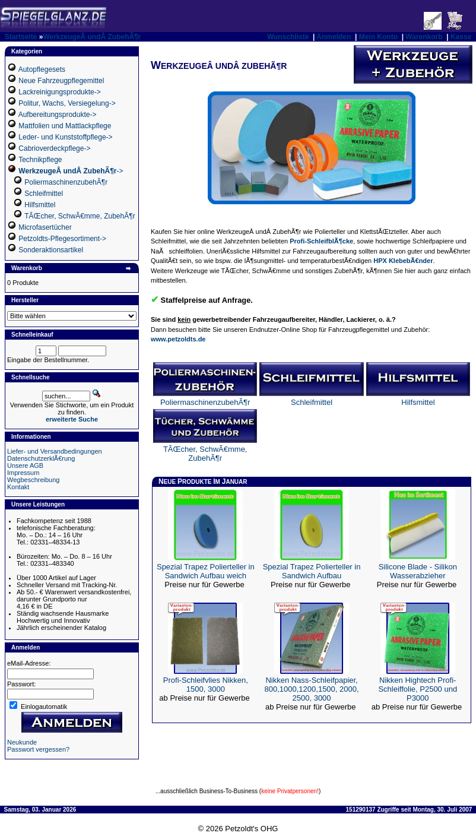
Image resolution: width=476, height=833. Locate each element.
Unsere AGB (25, 465)
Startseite (21, 37)
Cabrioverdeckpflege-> (54, 148)
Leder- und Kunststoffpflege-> (65, 137)
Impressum (23, 472)
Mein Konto (378, 37)
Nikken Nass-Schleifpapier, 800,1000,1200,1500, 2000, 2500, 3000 (312, 689)
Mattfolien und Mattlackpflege (64, 126)
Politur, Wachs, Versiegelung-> (66, 103)
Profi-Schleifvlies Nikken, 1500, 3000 (205, 684)
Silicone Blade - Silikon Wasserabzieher (418, 571)
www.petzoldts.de (178, 339)
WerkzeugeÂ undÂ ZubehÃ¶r (92, 37)
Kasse (460, 37)
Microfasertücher (44, 227)
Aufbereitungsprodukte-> (57, 114)
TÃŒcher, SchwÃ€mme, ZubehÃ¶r (79, 216)
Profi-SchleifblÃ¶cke (321, 241)
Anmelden (333, 37)
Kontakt (18, 486)
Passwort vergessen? (38, 749)
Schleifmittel (43, 193)
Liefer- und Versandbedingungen (54, 451)
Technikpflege (40, 160)
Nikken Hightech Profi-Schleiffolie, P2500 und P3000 (417, 689)
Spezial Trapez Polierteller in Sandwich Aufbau (312, 571)
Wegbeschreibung (33, 479)
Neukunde (22, 742)
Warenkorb (423, 37)
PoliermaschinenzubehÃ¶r (65, 182)
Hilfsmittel (39, 205)
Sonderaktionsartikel (50, 250)
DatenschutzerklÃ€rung (41, 458)
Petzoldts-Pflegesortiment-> (62, 239)
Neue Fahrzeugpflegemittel (61, 81)
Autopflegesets (41, 69)
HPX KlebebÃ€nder (403, 260)
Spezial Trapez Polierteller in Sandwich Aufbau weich (206, 571)
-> (70, 171)
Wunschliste (288, 37)
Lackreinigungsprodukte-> (59, 92)
